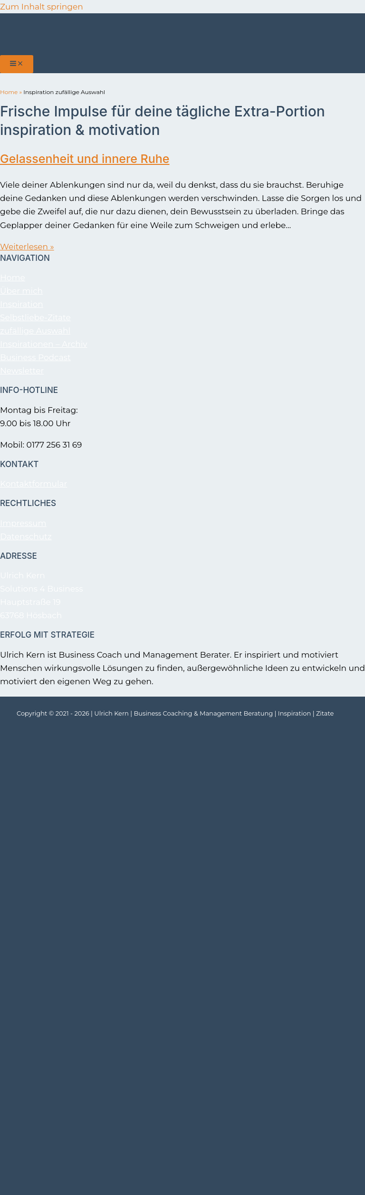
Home (9, 92)
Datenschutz (26, 536)
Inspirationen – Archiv (43, 344)
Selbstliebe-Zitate (35, 317)
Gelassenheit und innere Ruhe (84, 159)
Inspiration (21, 304)
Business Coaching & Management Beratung (203, 713)
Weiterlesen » (27, 246)
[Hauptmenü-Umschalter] (16, 64)
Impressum (23, 523)
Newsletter (22, 370)
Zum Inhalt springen (41, 6)
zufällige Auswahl (35, 330)
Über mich (21, 291)
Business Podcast (35, 357)
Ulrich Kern (111, 713)
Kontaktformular (33, 483)
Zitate (325, 713)
